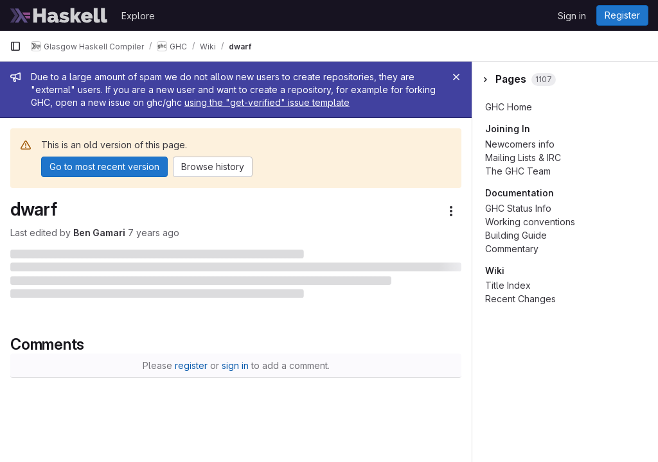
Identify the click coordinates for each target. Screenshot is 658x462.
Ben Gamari (99, 232)
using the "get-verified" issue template (267, 102)
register (191, 365)
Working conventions (530, 221)
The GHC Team (518, 171)
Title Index (508, 285)
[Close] (456, 77)
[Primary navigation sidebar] (15, 46)
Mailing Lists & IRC (523, 157)
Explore (138, 15)
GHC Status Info (518, 208)
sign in (235, 365)
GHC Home (508, 106)
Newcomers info (520, 144)
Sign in (572, 15)
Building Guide (516, 235)
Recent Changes (520, 298)
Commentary (511, 248)
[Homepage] (59, 15)
